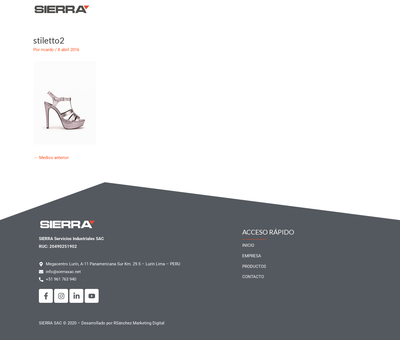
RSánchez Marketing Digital (139, 323)
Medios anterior (51, 157)
